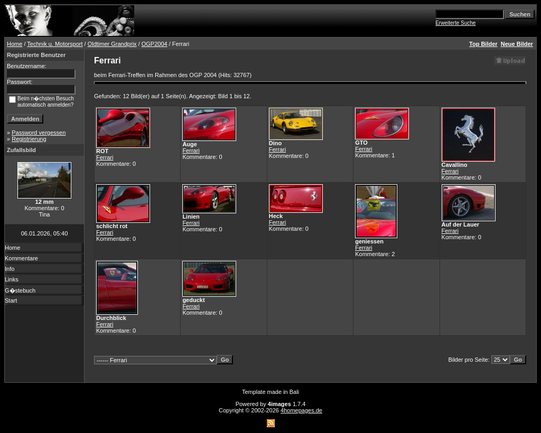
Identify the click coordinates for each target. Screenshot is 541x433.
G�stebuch (20, 290)
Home (14, 44)
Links (11, 279)
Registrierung (29, 139)
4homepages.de (301, 410)
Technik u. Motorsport (54, 44)
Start (11, 300)
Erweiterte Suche (455, 23)
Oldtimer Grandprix (112, 44)
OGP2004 (154, 44)
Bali (294, 392)
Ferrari (104, 157)
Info (9, 269)
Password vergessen (39, 132)
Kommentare (21, 258)
